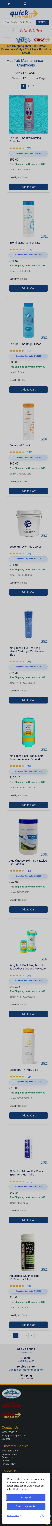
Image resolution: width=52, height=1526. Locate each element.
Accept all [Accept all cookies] (26, 1497)
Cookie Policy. (20, 1489)
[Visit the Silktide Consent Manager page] (42, 1515)
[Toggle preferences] (14, 1515)
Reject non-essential (26, 1506)
